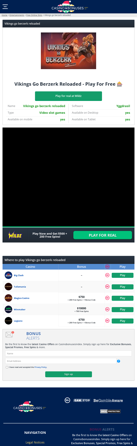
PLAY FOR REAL (103, 235)
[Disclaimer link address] (82, 400)
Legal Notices (35, 442)
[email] (61, 361)
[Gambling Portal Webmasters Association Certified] (79, 411)
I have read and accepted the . (28, 367)
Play (122, 275)
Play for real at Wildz (68, 96)
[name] (68, 353)
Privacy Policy (41, 367)
